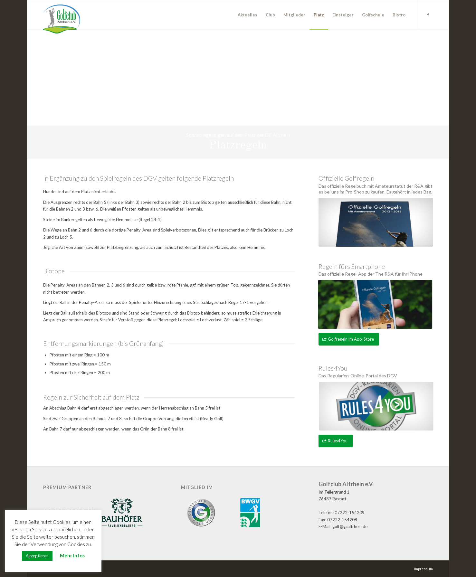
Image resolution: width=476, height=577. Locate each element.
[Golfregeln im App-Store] (349, 339)
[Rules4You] (336, 441)
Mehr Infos (72, 555)
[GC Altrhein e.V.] (61, 19)
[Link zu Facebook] (428, 14)
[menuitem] (247, 14)
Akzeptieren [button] (37, 555)
